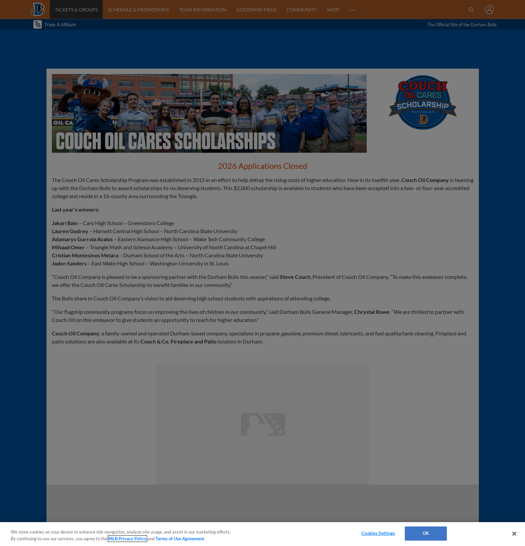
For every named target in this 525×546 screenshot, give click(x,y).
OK (426, 533)
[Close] (514, 533)
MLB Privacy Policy (127, 538)
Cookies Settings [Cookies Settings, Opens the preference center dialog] (378, 533)
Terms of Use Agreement (180, 538)
